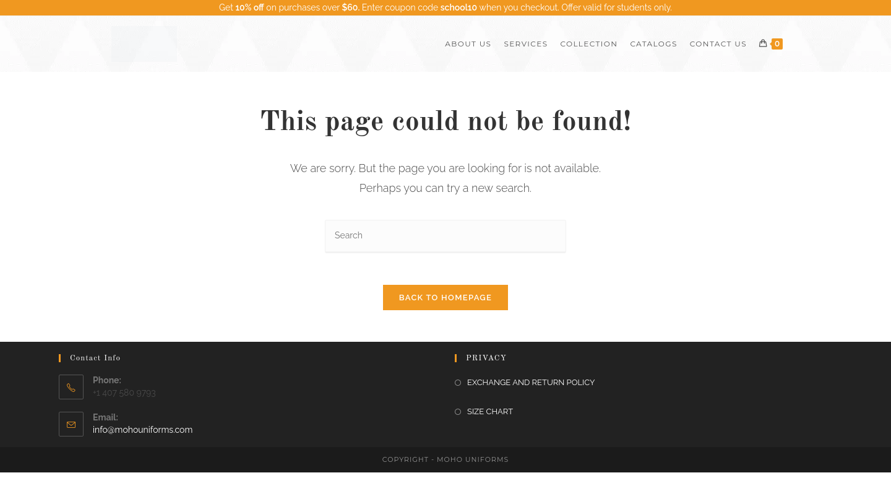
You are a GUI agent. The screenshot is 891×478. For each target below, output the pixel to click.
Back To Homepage (445, 303)
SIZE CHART (490, 417)
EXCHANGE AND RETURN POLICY (531, 388)
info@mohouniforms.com (142, 435)
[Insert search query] (445, 236)
